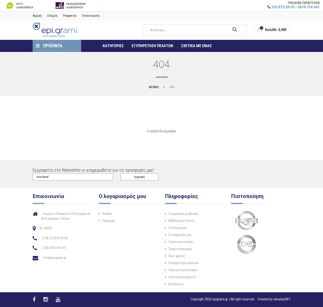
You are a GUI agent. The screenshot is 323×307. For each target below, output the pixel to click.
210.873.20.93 (283, 7)
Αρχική (37, 16)
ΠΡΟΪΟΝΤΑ (49, 45)
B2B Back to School (181, 221)
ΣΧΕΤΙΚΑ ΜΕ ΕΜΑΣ (196, 45)
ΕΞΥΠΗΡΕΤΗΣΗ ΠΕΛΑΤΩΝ (152, 45)
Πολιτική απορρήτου (182, 277)
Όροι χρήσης (176, 256)
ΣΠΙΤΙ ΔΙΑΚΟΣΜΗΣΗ (19, 5)
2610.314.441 (309, 7)
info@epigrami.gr (54, 258)
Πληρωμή (108, 221)
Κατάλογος (176, 284)
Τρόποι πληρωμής (180, 249)
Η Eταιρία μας (177, 228)
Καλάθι (107, 214)
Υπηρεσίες (70, 16)
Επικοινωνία (90, 16)
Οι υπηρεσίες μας (180, 235)
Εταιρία (52, 16)
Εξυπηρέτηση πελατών (183, 263)
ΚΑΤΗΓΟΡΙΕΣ (113, 45)
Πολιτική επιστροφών (183, 270)
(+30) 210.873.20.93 (54, 238)
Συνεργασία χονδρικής (183, 214)
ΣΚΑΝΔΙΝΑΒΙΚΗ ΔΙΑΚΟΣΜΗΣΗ (71, 5)
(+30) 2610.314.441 (54, 248)
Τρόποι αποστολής (181, 242)
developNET (282, 299)
